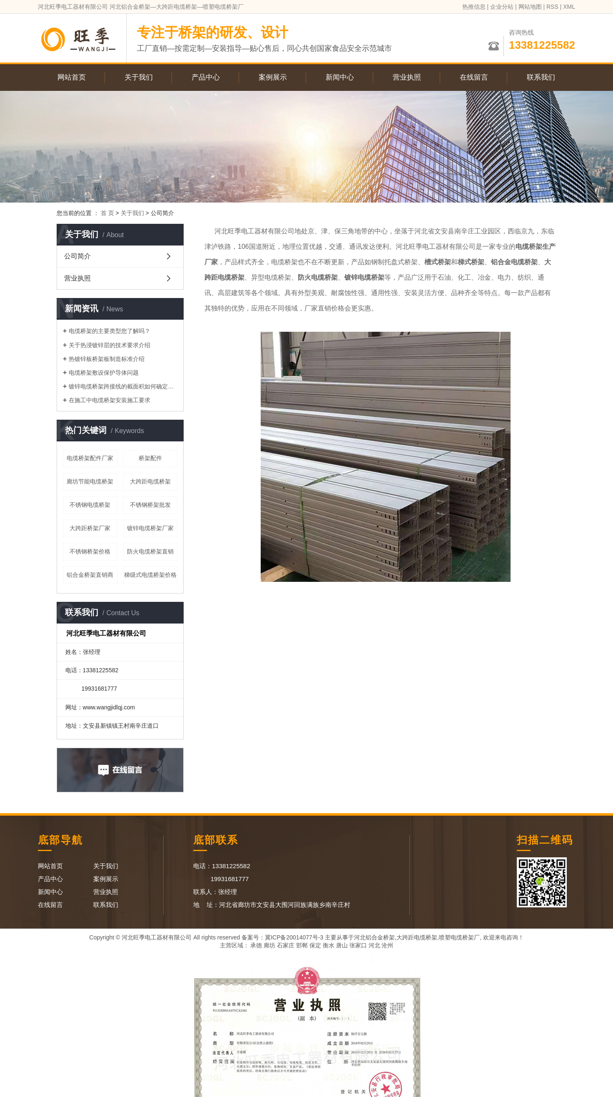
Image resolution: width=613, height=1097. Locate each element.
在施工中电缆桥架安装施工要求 (109, 400)
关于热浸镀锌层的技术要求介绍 (109, 345)
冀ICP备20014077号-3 (294, 937)
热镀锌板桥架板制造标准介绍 (107, 359)
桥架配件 (150, 458)
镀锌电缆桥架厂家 (150, 528)
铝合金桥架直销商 (90, 574)
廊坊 (269, 945)
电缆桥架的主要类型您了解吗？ (109, 331)
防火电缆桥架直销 (150, 551)
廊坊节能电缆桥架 (90, 481)
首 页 (107, 213)
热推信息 (474, 6)
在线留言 (474, 77)
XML (569, 6)
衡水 (328, 945)
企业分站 (501, 6)
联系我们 (541, 77)
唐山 (342, 945)
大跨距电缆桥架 (150, 481)
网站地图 (530, 6)
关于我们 (139, 77)
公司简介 (77, 256)
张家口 (358, 945)
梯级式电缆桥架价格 (150, 574)
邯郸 (302, 945)
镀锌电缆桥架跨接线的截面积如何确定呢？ (123, 386)
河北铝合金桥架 (374, 937)
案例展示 (273, 77)
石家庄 (285, 945)
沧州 (387, 945)
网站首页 (71, 77)
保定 (315, 945)
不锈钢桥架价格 (90, 551)
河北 (374, 945)
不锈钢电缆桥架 (90, 504)
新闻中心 (340, 77)
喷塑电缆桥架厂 (459, 937)
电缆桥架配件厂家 (90, 458)
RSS (552, 6)
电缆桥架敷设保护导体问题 (104, 372)
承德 (256, 945)
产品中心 (206, 77)
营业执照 (407, 77)
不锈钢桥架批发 (150, 504)
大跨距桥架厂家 (90, 528)
